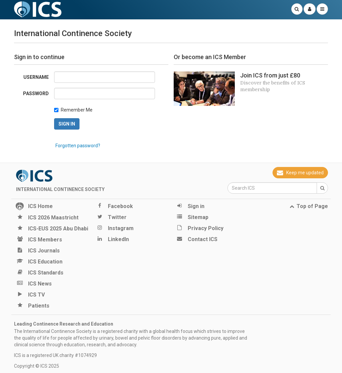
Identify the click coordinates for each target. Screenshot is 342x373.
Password (36, 93)
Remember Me (77, 110)
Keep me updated (300, 172)
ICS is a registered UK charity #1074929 (55, 355)
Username (36, 77)
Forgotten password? (77, 145)
